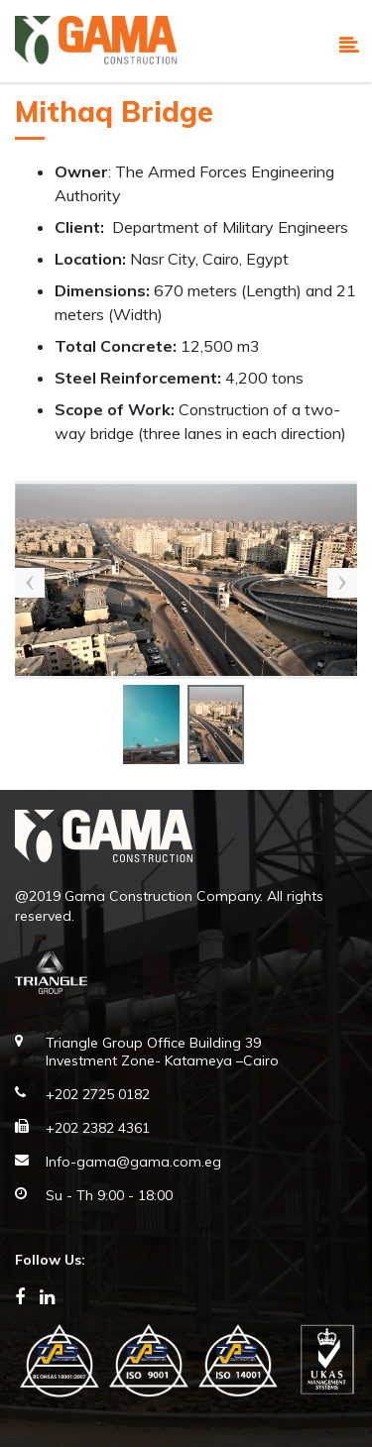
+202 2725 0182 (98, 1094)
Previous (30, 583)
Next (342, 583)
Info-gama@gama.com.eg (133, 1161)
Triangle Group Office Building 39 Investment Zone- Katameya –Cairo (162, 1051)
